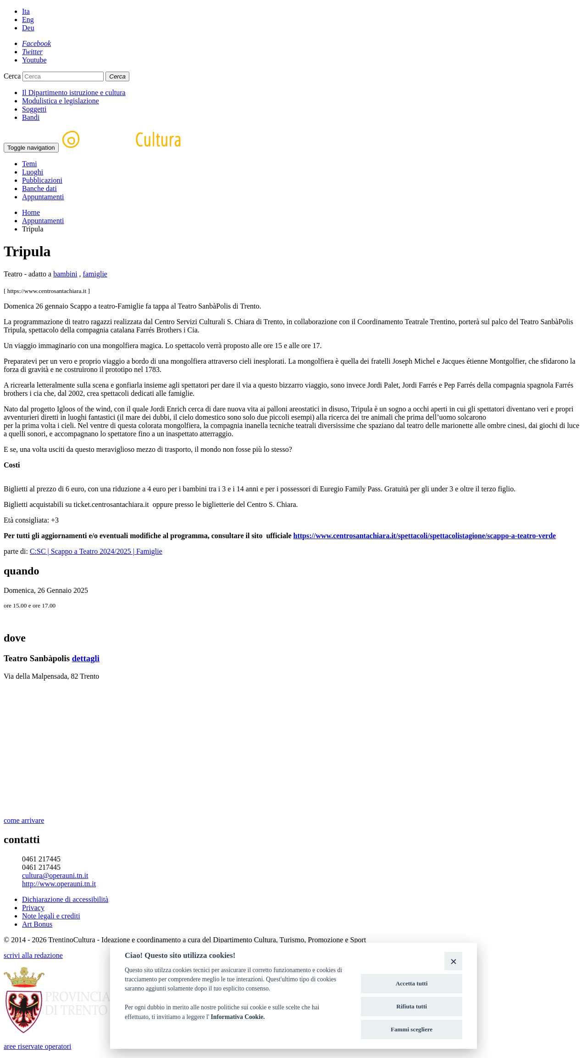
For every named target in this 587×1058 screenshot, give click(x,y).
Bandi (30, 117)
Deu (28, 28)
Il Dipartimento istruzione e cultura (74, 92)
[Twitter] (32, 52)
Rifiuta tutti (411, 1006)
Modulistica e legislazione (60, 101)
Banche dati (39, 188)
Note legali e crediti (51, 916)
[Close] (453, 961)
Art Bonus (37, 924)
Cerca (12, 76)
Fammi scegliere (411, 1029)
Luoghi (32, 172)
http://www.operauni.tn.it (59, 884)
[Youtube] (34, 60)
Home (31, 212)
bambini (65, 274)
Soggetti (34, 109)
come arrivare (24, 820)
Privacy (33, 908)
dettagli (86, 658)
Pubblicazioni (42, 180)
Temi (29, 164)
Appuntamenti (43, 197)
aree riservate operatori (37, 1046)
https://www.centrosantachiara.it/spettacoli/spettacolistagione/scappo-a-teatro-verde (424, 536)
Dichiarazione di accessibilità (65, 899)
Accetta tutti (412, 983)
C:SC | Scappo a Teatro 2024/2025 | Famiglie (96, 551)
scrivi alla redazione (33, 955)
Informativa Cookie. (238, 1016)
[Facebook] (36, 43)
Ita (26, 11)
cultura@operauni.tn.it (55, 875)
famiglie (95, 274)
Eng (28, 19)
